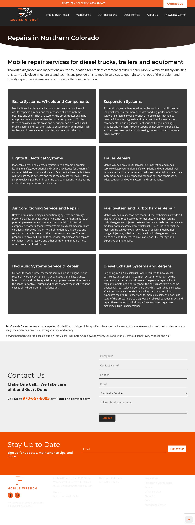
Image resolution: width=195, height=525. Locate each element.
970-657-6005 (111, 480)
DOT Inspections (107, 14)
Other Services (132, 14)
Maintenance (83, 14)
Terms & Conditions (34, 501)
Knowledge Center (175, 14)
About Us (152, 14)
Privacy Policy (14, 501)
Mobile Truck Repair (57, 14)
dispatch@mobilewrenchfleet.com (72, 484)
